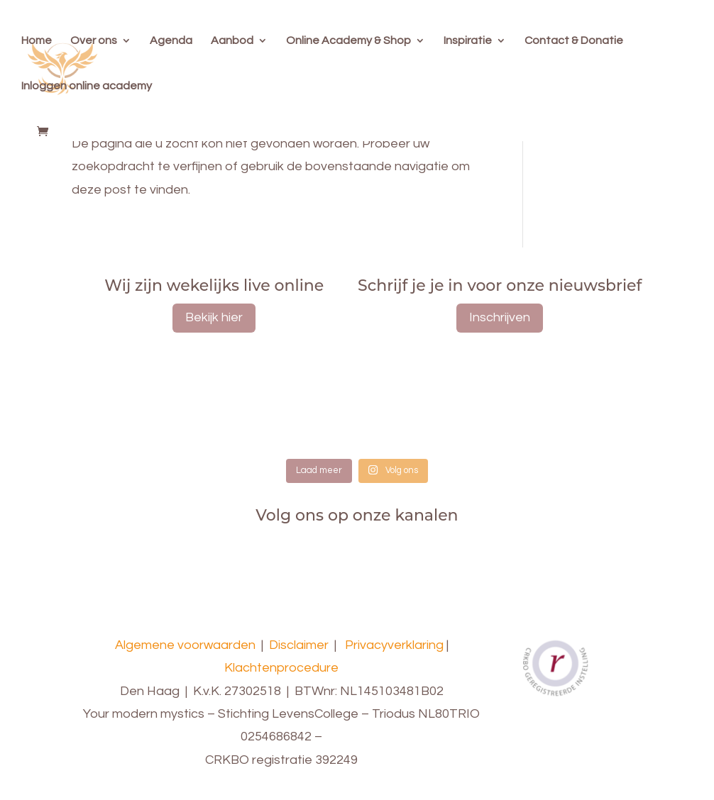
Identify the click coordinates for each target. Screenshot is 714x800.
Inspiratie (468, 40)
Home (36, 40)
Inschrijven (499, 317)
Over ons (93, 40)
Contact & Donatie (573, 40)
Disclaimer (299, 645)
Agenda (171, 40)
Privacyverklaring (394, 645)
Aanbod (232, 40)
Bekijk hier (214, 317)
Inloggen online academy (86, 86)
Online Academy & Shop (348, 40)
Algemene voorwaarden (185, 645)
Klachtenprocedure (281, 667)
